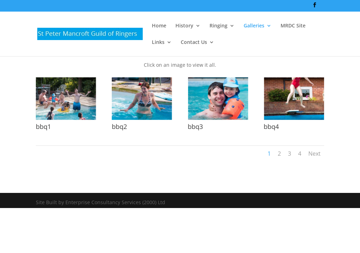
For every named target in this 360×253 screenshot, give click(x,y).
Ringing (218, 26)
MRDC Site (293, 26)
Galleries (254, 26)
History (184, 26)
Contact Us (194, 42)
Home (159, 26)
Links (158, 42)
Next (314, 153)
